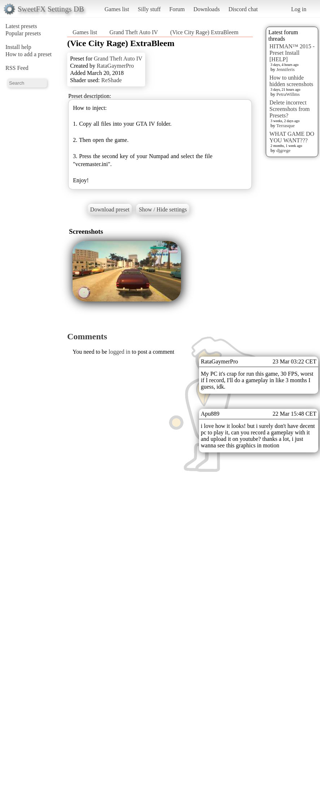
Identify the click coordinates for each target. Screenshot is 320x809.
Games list (117, 9)
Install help (18, 47)
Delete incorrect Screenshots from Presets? (289, 109)
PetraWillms (287, 94)
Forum (177, 9)
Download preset (110, 209)
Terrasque (285, 125)
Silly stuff (149, 9)
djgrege (283, 150)
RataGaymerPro (115, 66)
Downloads (206, 9)
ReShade (111, 80)
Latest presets (21, 26)
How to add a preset (28, 54)
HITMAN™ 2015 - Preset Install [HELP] (292, 52)
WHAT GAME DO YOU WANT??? (291, 137)
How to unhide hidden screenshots (291, 81)
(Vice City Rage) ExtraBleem (204, 32)
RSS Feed (17, 68)
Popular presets (23, 33)
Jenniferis (285, 69)
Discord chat (243, 9)
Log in (298, 9)
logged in (119, 352)
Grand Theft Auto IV (133, 32)
